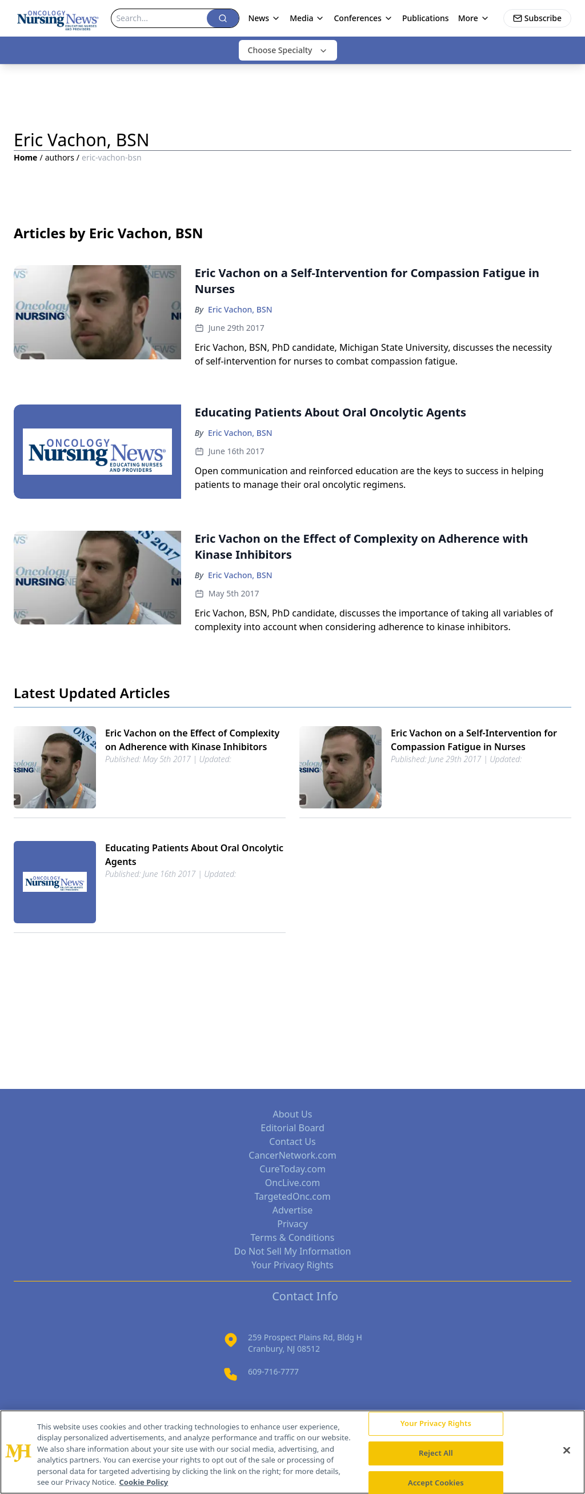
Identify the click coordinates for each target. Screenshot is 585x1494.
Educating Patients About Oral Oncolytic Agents (194, 855)
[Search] (159, 18)
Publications (425, 18)
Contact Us (292, 1141)
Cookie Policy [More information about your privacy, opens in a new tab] (144, 1482)
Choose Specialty (288, 50)
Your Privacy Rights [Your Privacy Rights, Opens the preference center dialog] (435, 1424)
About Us (292, 1114)
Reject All (436, 1453)
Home (25, 157)
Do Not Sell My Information (292, 1251)
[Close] (566, 1450)
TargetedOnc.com (292, 1196)
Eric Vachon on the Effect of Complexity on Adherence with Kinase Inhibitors (192, 740)
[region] (292, 1452)
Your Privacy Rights (292, 1265)
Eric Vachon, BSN (240, 309)
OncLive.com (292, 1182)
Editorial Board (292, 1127)
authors (59, 157)
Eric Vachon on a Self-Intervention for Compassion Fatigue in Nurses (474, 740)
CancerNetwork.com (292, 1155)
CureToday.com (292, 1169)
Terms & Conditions (293, 1237)
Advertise (292, 1210)
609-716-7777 (273, 1371)
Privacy (292, 1223)
